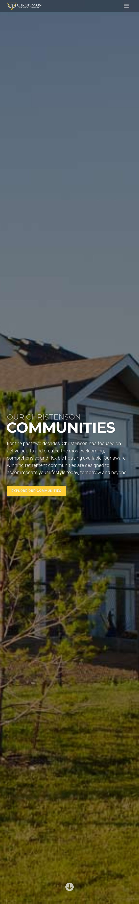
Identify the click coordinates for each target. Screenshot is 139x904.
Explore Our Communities (36, 491)
